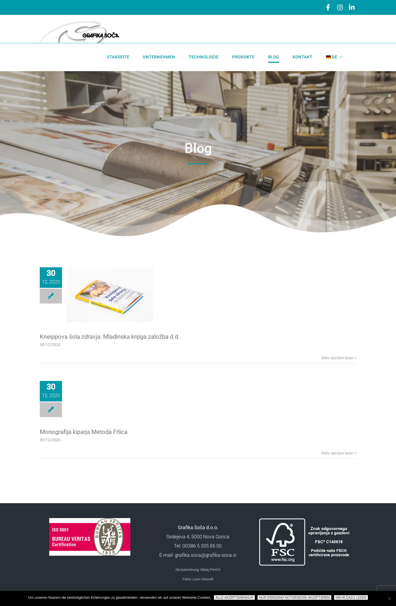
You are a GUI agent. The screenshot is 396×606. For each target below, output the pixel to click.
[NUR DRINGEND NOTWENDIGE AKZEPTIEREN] (389, 598)
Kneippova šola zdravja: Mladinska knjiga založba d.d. (110, 336)
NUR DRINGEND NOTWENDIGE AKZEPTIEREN (294, 597)
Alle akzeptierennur (234, 597)
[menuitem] (334, 57)
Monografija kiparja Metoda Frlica (83, 432)
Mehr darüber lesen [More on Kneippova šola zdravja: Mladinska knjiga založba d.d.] (337, 358)
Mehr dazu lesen (351, 597)
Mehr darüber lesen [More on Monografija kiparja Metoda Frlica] (337, 453)
